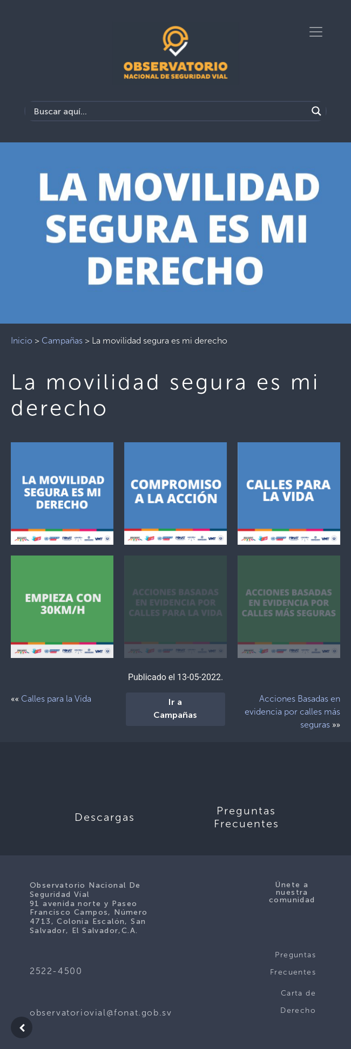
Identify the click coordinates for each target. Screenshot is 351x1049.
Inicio (21, 340)
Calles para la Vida (56, 699)
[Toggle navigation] (316, 32)
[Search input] (169, 111)
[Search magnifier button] (316, 111)
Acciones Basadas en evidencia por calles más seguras (292, 712)
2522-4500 (56, 971)
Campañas (62, 340)
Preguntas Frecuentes (293, 963)
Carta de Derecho (298, 1002)
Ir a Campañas (175, 709)
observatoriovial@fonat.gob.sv (101, 1012)
